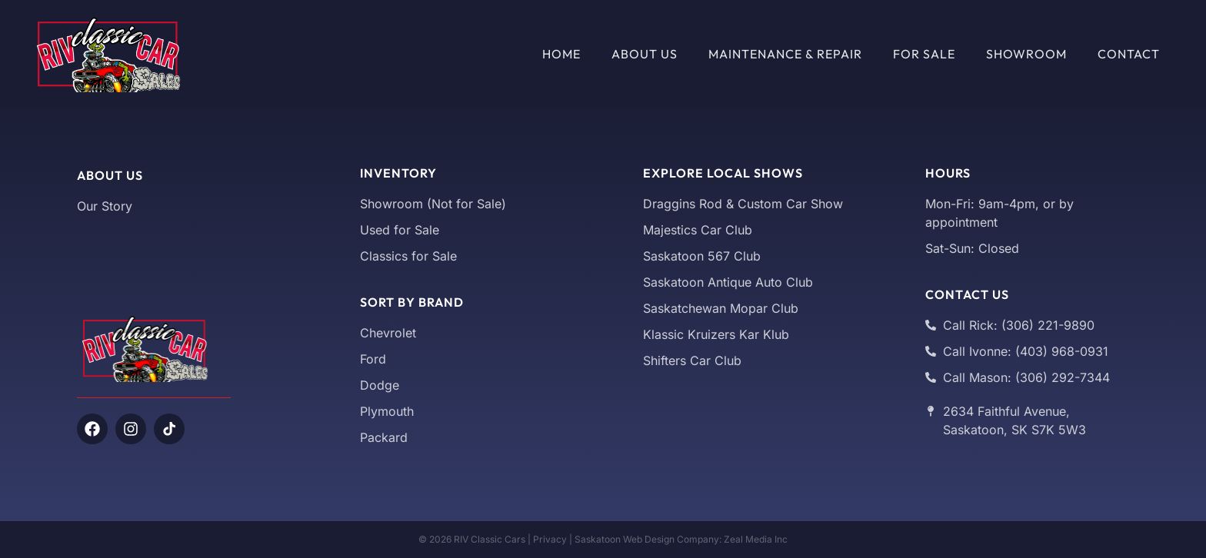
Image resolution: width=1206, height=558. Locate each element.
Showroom (1026, 53)
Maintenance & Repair (785, 53)
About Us (644, 53)
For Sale (924, 53)
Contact (1129, 53)
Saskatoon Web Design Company (647, 539)
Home (561, 53)
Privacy (550, 539)
